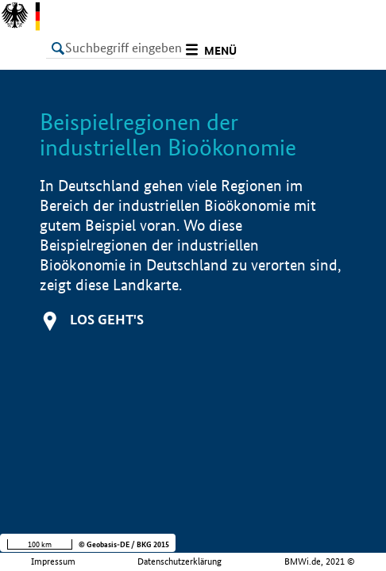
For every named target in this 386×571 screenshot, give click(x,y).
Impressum (53, 561)
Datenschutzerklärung (179, 561)
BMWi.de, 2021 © (319, 561)
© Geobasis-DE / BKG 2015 (124, 544)
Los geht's (107, 319)
